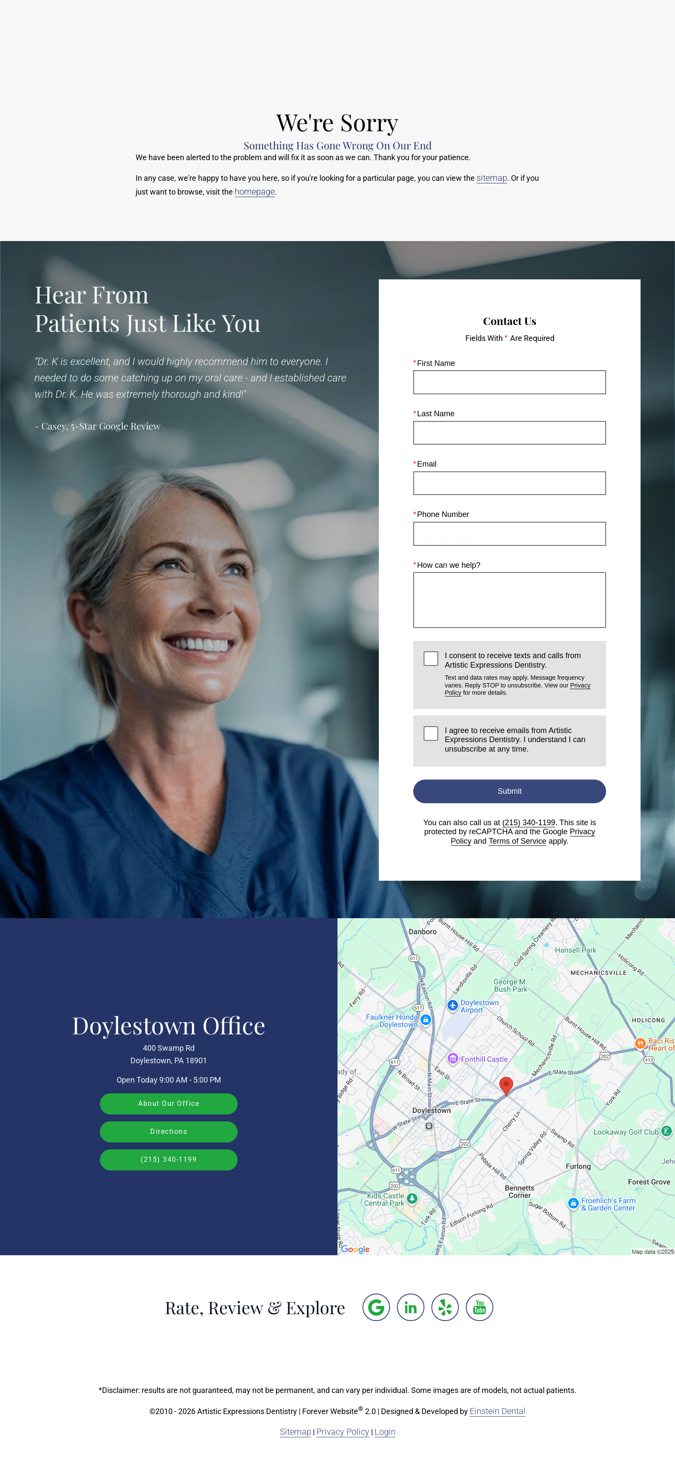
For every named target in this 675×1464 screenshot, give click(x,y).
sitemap (492, 178)
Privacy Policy (342, 1432)
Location (520, 32)
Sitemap (295, 1432)
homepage (255, 191)
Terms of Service (517, 841)
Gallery (359, 32)
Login (385, 1432)
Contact (569, 32)
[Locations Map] (506, 1086)
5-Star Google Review (116, 425)
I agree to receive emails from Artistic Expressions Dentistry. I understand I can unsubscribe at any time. (515, 739)
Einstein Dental (498, 1411)
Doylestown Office (169, 1024)
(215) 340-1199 (528, 822)
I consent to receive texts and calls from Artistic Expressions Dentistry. (520, 673)
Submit (510, 790)
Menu (621, 32)
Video (401, 32)
